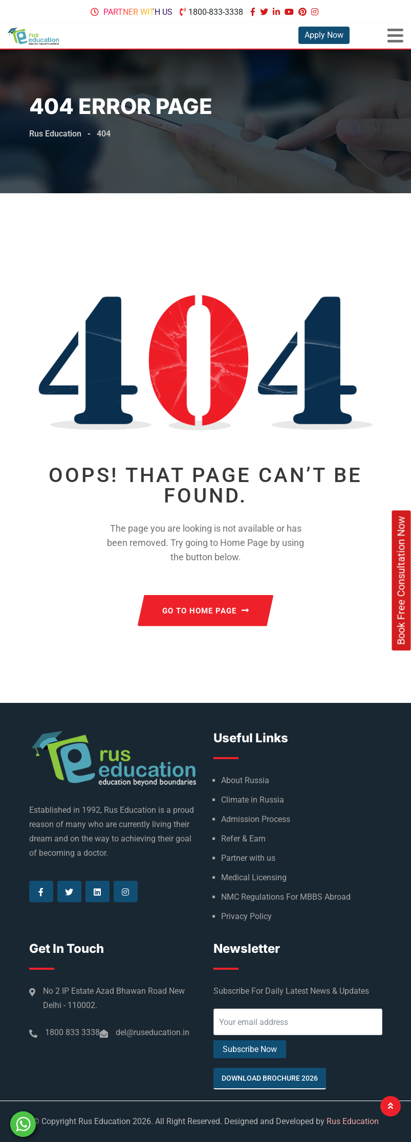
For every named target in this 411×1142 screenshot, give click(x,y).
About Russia (245, 780)
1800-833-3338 (215, 12)
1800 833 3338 (72, 1032)
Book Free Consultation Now (401, 580)
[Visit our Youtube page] (290, 12)
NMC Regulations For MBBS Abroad (286, 897)
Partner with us (137, 12)
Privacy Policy (246, 916)
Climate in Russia (252, 800)
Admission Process (255, 819)
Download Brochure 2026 (270, 1078)
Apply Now (324, 35)
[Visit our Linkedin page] (278, 12)
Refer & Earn (243, 838)
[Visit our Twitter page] (265, 12)
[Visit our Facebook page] (254, 12)
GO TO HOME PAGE (205, 610)
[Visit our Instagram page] (316, 12)
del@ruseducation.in (152, 1032)
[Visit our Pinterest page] (303, 12)
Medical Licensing (254, 877)
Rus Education (353, 1121)
